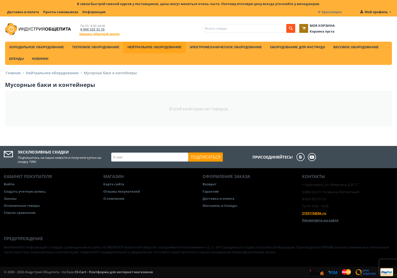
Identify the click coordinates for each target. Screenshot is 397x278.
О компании (113, 198)
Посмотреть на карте (320, 220)
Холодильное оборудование (36, 47)
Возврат (209, 184)
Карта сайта (113, 184)
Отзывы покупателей (121, 191)
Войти (9, 184)
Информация (94, 12)
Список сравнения (19, 212)
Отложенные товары (22, 205)
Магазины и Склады (220, 205)
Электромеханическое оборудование (226, 47)
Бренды (16, 59)
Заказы (10, 198)
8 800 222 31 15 (92, 29)
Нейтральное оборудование (154, 47)
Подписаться (206, 157)
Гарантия (211, 191)
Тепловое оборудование (95, 47)
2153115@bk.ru (314, 213)
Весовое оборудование (356, 47)
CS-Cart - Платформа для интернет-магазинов (113, 272)
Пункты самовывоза (60, 12)
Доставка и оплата (23, 12)
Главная (13, 72)
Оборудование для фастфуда (297, 47)
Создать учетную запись (25, 191)
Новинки (40, 59)
